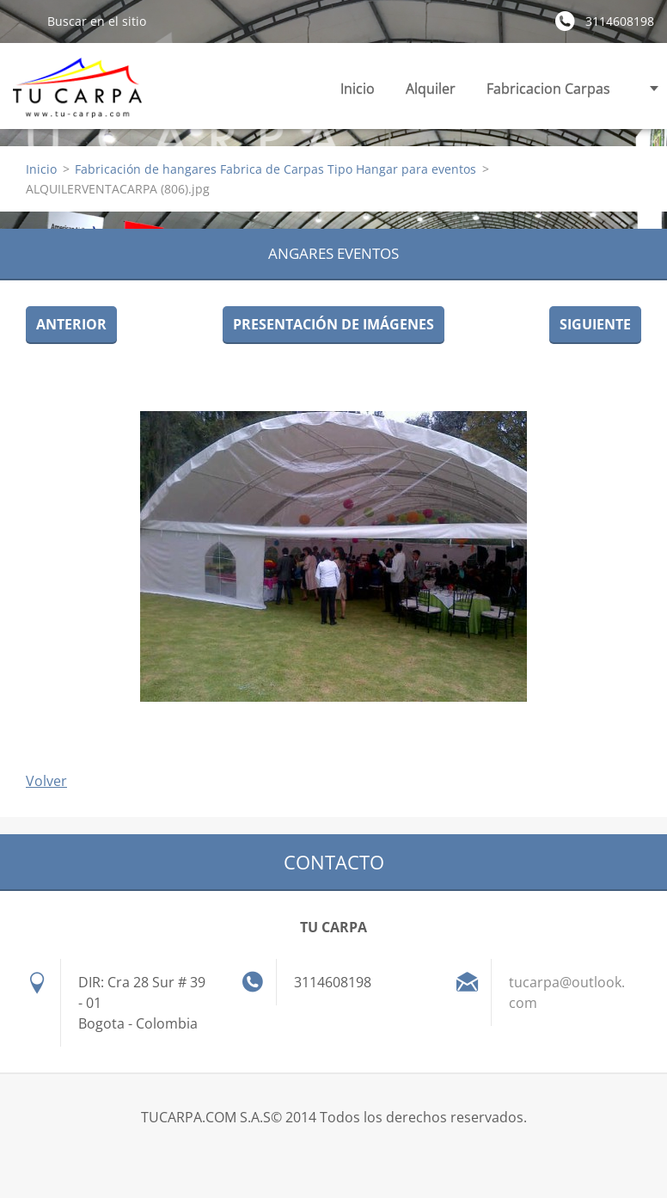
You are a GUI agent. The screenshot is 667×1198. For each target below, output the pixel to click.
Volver (46, 780)
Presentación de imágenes (333, 324)
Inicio (357, 88)
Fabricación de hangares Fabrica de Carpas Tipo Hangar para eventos (275, 169)
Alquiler (430, 93)
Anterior (71, 324)
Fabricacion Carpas (548, 93)
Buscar (23, 20)
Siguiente (595, 324)
